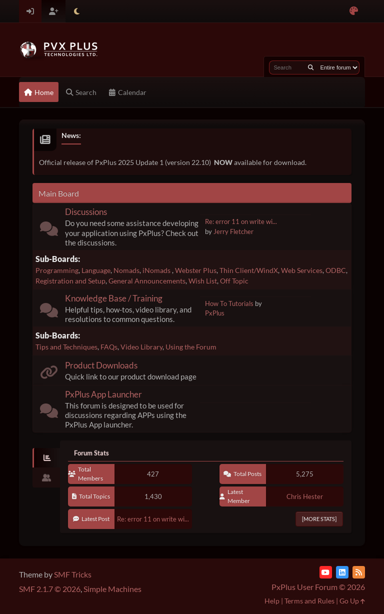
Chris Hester (304, 496)
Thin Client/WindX (249, 270)
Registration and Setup (71, 280)
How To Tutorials (229, 304)
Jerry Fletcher (234, 232)
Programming (57, 270)
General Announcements (147, 280)
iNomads (157, 270)
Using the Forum (191, 346)
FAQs (109, 346)
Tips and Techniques (67, 346)
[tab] (46, 458)
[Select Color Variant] (353, 11)
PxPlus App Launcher (103, 394)
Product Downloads (101, 365)
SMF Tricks (73, 574)
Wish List (202, 280)
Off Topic (234, 280)
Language (96, 270)
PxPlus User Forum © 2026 (318, 587)
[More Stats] (319, 519)
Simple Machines (113, 589)
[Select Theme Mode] (77, 11)
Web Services (301, 270)
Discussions (86, 211)
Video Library (141, 346)
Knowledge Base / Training (113, 298)
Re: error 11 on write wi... (241, 222)
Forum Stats (91, 453)
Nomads (127, 270)
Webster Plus (195, 270)
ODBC (336, 270)
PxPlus (214, 313)
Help (272, 600)
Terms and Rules (309, 600)
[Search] (310, 67)
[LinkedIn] (342, 572)
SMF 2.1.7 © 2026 (49, 589)
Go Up (352, 600)
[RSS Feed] (358, 572)
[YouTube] (326, 572)
